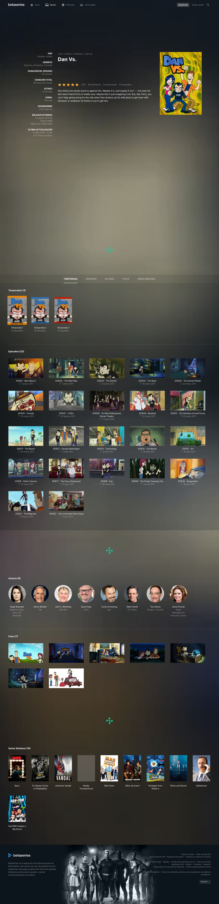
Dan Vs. (89, 54)
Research (207, 864)
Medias (188, 864)
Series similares (146, 279)
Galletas (166, 862)
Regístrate (183, 5)
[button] (17, 601)
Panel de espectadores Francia (198, 867)
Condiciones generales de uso (183, 862)
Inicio (60, 54)
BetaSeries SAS (178, 864)
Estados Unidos (45, 56)
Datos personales (204, 862)
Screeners (197, 864)
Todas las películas (203, 854)
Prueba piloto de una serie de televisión (168, 867)
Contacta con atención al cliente (198, 857)
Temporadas (71, 279)
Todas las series (187, 854)
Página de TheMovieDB (41, 124)
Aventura (78, 54)
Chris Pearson (45, 109)
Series (69, 54)
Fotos (126, 279)
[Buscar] (208, 4)
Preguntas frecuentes (175, 857)
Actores (109, 279)
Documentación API (157, 857)
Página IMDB (46, 121)
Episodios (91, 279)
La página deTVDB (43, 118)
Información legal (154, 862)
